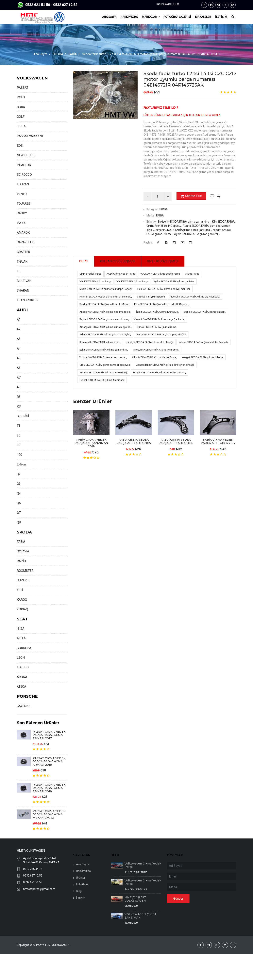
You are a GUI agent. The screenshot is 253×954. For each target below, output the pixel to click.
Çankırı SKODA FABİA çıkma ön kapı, (205, 311)
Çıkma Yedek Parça (90, 273)
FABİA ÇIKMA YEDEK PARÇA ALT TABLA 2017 (218, 441)
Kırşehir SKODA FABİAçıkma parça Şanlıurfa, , (184, 229)
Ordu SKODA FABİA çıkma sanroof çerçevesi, (105, 365)
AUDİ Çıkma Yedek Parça (121, 273)
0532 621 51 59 (32, 882)
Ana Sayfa (40, 54)
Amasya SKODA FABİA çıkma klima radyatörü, (105, 326)
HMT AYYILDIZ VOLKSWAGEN (135, 899)
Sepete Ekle (191, 196)
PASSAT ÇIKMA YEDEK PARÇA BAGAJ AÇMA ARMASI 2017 (49, 735)
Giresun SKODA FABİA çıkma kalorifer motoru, (159, 372)
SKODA (58, 54)
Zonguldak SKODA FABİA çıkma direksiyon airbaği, (165, 365)
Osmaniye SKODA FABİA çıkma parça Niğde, (161, 334)
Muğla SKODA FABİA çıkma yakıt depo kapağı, (105, 289)
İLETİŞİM (221, 16)
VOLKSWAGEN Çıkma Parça (95, 281)
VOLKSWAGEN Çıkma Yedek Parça (160, 273)
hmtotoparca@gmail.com (39, 889)
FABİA (72, 54)
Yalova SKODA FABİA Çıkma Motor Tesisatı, (203, 342)
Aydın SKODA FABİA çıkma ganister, (173, 281)
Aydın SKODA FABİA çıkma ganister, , (197, 234)
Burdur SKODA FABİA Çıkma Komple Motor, (104, 304)
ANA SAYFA (109, 16)
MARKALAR (149, 16)
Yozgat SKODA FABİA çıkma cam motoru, (103, 357)
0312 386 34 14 (32, 868)
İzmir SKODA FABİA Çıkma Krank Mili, (157, 311)
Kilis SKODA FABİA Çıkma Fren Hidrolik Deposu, (161, 304)
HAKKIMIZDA (129, 16)
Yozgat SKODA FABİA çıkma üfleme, (202, 357)
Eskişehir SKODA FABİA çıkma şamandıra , (103, 349)
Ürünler (80, 877)
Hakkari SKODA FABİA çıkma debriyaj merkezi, (163, 289)
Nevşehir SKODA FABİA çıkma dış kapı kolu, (195, 296)
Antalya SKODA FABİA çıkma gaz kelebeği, (103, 372)
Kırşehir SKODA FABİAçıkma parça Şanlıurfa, (159, 319)
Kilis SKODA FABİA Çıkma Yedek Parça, (154, 357)
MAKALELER (203, 16)
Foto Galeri (82, 884)
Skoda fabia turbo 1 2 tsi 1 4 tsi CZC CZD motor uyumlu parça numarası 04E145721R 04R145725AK (185, 79)
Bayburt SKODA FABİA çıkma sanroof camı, (104, 319)
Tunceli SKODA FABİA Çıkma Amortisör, (102, 380)
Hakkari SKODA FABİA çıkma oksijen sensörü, (105, 296)
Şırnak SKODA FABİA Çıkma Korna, (157, 326)
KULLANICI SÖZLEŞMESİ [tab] (118, 261)
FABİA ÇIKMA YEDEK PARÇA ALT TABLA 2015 (133, 441)
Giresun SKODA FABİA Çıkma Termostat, (156, 349)
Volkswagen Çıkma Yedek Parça (143, 865)
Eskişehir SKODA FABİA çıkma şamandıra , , (185, 221)
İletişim (80, 897)
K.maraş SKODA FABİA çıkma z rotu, (100, 342)
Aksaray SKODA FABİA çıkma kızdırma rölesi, (105, 311)
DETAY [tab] (83, 261)
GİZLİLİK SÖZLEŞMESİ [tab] (164, 261)
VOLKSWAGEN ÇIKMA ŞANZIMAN (140, 915)
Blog (79, 891)
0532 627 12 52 (32, 875)
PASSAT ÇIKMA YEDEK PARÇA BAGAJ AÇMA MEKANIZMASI (49, 814)
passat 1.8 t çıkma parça (151, 296)
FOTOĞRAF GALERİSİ (177, 16)
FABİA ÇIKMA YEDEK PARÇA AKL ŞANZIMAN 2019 (91, 443)
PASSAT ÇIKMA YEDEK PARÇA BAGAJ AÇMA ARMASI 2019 (49, 788)
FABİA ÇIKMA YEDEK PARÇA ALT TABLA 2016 (176, 441)
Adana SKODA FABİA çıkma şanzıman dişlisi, (105, 334)
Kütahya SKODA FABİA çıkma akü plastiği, (150, 342)
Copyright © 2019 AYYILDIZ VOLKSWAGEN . (44, 945)
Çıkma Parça (192, 273)
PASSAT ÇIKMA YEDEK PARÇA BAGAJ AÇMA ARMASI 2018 (49, 761)
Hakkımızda (83, 871)
